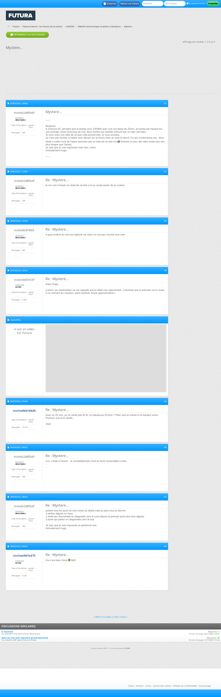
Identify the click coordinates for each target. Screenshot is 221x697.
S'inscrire (109, 3)
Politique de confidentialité (185, 685)
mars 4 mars (120, 616)
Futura (131, 685)
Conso (148, 685)
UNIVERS (70, 26)
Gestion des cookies (162, 685)
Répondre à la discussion (27, 34)
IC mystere (7, 631)
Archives (140, 685)
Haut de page (205, 685)
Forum (16, 26)
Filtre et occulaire (103, 616)
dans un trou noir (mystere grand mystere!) (24, 637)
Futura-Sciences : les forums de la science (42, 26)
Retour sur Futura (130, 3)
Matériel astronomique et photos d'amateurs (99, 26)
